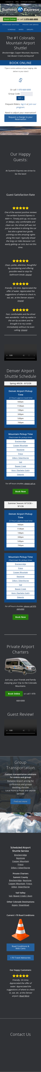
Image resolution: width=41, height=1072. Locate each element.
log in (23, 104)
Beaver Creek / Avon (22, 896)
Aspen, (15, 905)
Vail (20, 462)
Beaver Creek (20, 466)
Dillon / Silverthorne (20, 458)
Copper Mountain (20, 445)
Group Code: (14, 93)
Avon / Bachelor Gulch (20, 470)
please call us (29, 483)
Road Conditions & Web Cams (20, 947)
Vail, (11, 896)
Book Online (10, 19)
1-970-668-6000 (31, 19)
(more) (28, 274)
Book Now (20, 491)
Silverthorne (24, 887)
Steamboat (24, 905)
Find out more (20, 801)
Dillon (14, 887)
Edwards (20, 474)
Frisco (20, 454)
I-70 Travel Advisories (20, 957)
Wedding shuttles (20, 787)
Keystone (20, 449)
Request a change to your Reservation (21, 118)
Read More (24, 996)
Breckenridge (20, 441)
